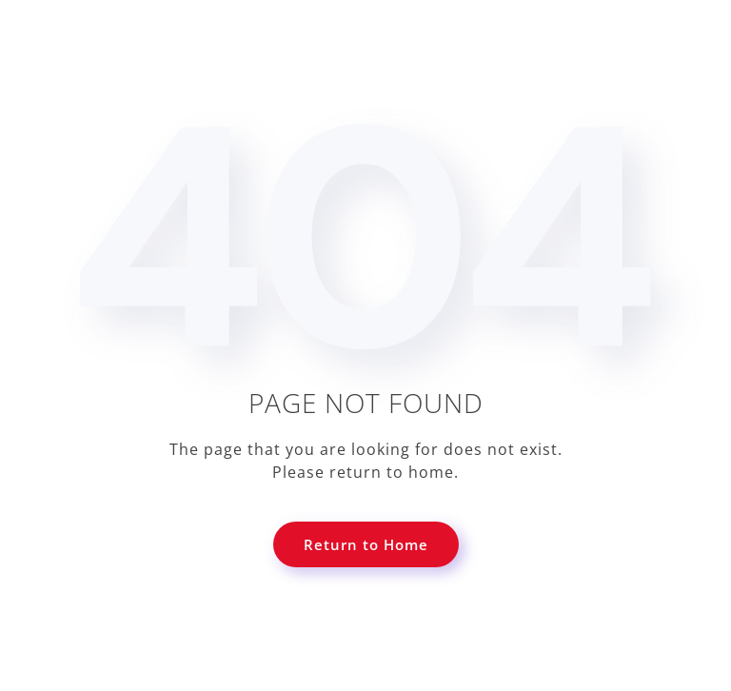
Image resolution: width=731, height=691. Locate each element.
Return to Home (366, 544)
